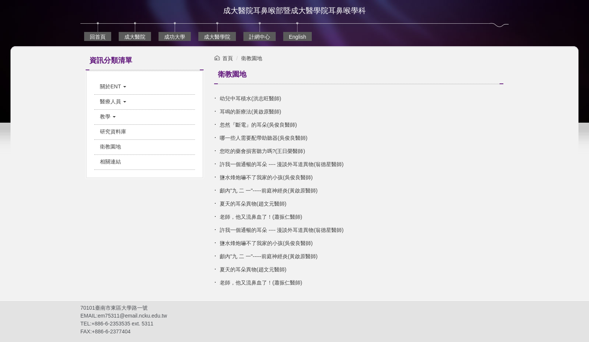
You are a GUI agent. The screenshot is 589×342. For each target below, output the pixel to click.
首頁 (227, 58)
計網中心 (259, 37)
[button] (144, 86)
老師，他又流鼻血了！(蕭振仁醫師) (261, 217)
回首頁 (98, 37)
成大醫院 (134, 37)
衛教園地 (251, 58)
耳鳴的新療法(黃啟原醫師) (250, 112)
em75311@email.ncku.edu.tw (132, 316)
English (297, 37)
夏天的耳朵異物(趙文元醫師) (253, 204)
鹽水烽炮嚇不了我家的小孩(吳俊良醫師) (266, 177)
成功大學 (174, 37)
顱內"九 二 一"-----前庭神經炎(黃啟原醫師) (268, 191)
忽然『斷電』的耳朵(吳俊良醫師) (258, 125)
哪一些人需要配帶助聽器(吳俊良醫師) (263, 138)
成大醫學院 (217, 37)
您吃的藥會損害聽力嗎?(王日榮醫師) (262, 151)
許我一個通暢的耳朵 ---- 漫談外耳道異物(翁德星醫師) (282, 164)
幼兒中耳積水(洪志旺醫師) (250, 98)
